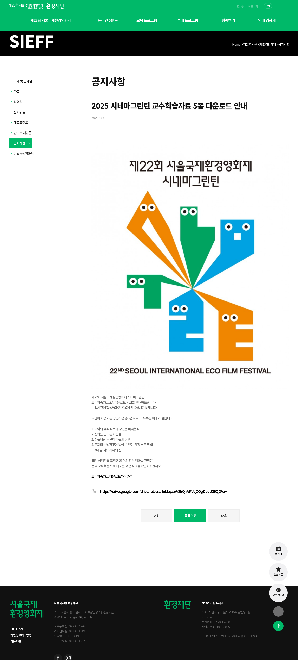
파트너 (18, 91)
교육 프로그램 (146, 20)
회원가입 (253, 6)
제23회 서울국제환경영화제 (50, 20)
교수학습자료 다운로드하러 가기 (111, 444)
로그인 (240, 6)
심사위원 (19, 112)
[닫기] (278, 611)
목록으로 (190, 483)
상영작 (18, 101)
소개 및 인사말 (23, 81)
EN (268, 6)
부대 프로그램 (187, 20)
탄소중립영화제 (24, 153)
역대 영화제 (266, 20)
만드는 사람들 (22, 132)
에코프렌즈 (21, 122)
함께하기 (228, 20)
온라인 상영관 (108, 20)
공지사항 (19, 143)
